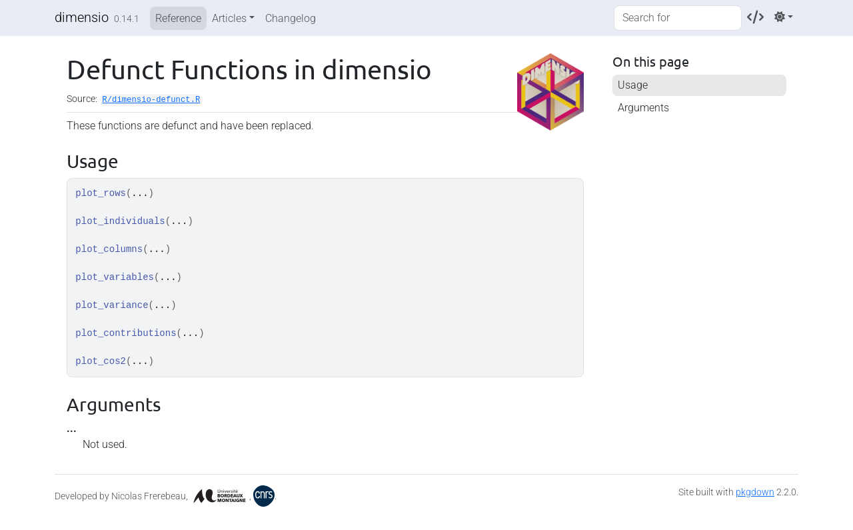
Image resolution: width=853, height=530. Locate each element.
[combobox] (678, 18)
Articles (229, 18)
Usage (633, 85)
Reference (178, 18)
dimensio (82, 17)
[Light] (783, 17)
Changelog (290, 18)
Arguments (643, 107)
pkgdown (755, 492)
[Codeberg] (755, 17)
